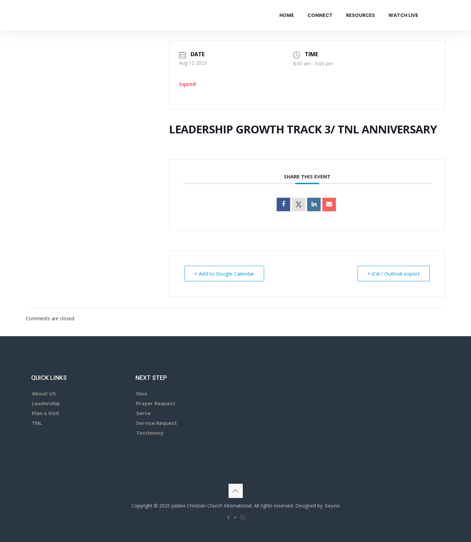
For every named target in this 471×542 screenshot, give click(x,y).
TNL (37, 422)
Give (141, 393)
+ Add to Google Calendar (224, 273)
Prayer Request (155, 403)
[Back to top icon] (236, 491)
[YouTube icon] (235, 517)
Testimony (150, 432)
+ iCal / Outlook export (393, 273)
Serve (143, 413)
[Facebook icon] (228, 517)
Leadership (46, 403)
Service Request (156, 422)
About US (44, 393)
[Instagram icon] (242, 517)
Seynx (332, 505)
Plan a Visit (46, 413)
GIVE (446, 15)
